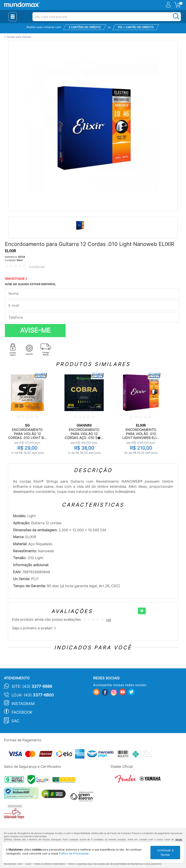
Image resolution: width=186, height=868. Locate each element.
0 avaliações (37, 266)
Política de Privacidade (73, 853)
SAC (15, 721)
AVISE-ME (35, 330)
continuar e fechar (165, 852)
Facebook (22, 712)
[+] (142, 611)
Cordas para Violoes (18, 36)
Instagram (23, 703)
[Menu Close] (12, 16)
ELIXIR (10, 251)
